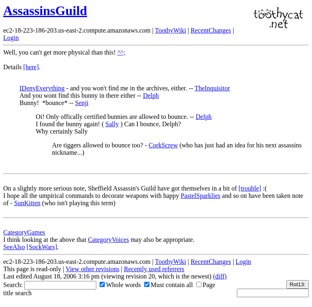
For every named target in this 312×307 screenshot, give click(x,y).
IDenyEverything (42, 88)
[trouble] (249, 188)
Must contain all (168, 284)
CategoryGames (24, 232)
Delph (151, 95)
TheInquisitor (212, 88)
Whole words (120, 284)
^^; (121, 52)
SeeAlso (14, 246)
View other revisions (92, 268)
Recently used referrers (154, 268)
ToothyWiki (170, 30)
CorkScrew (163, 145)
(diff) (219, 276)
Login (11, 37)
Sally (112, 124)
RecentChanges (211, 30)
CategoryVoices (108, 239)
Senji (82, 102)
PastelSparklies (201, 195)
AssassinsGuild (45, 10)
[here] (31, 67)
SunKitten (27, 203)
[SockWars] (41, 246)
